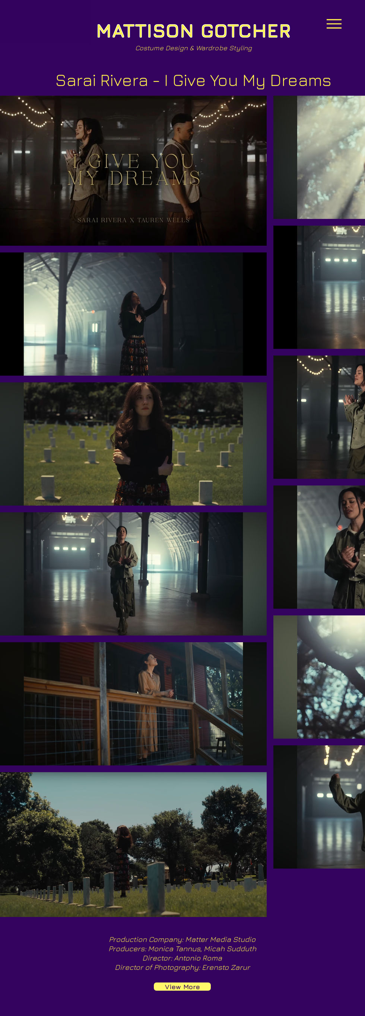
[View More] (182, 986)
